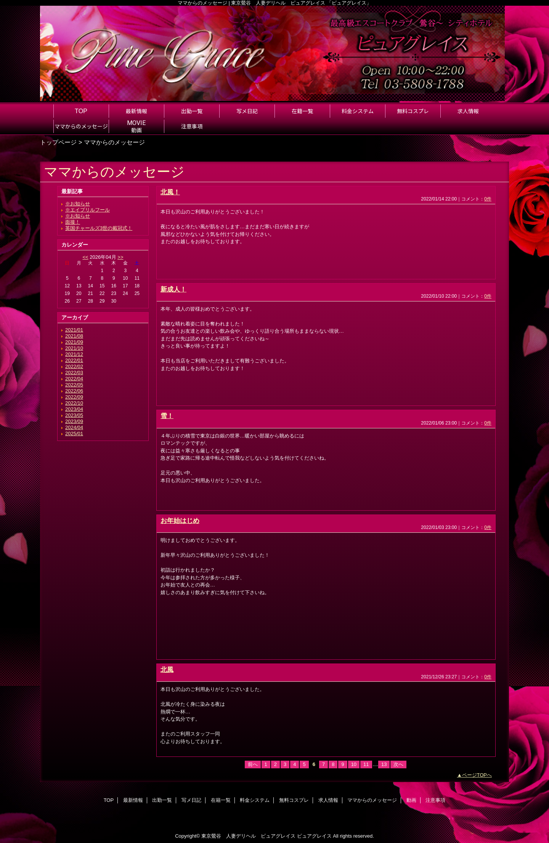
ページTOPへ (477, 775)
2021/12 (74, 354)
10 (353, 764)
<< (85, 257)
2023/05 (74, 415)
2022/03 (74, 372)
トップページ (58, 142)
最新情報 (133, 800)
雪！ (167, 416)
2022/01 (74, 360)
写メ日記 (191, 800)
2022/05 (74, 385)
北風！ (170, 192)
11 (366, 764)
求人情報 (328, 800)
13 (384, 764)
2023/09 (74, 421)
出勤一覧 (162, 800)
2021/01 (74, 330)
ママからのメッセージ (372, 800)
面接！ (72, 222)
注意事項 (435, 800)
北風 (167, 669)
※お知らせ (77, 204)
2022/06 (74, 391)
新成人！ (173, 289)
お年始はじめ (180, 520)
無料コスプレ (294, 800)
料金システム (255, 800)
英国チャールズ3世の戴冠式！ (98, 228)
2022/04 (74, 378)
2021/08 (74, 336)
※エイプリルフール (87, 210)
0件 (487, 199)
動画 (411, 800)
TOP (81, 110)
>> (120, 257)
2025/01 (74, 433)
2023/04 (74, 409)
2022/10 (74, 403)
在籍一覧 (221, 800)
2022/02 (74, 366)
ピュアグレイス (314, 836)
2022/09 (74, 397)
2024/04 (74, 427)
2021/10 (74, 348)
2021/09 (74, 342)
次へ (398, 764)
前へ (253, 764)
